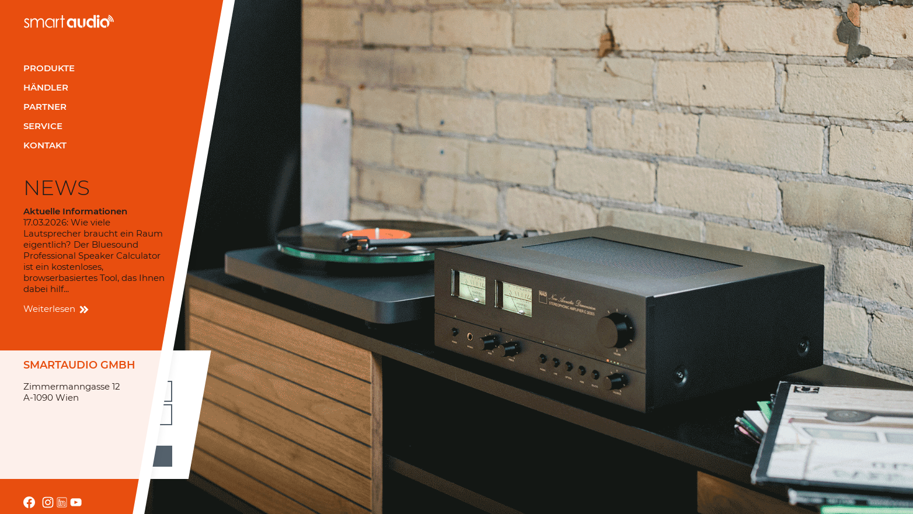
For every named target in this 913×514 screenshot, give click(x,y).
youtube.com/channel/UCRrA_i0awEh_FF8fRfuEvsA (76, 502)
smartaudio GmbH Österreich (68, 21)
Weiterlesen (55, 308)
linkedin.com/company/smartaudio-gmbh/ (62, 502)
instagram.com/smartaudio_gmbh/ (48, 502)
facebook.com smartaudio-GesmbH (29, 502)
